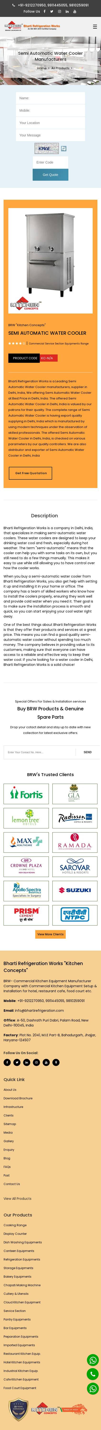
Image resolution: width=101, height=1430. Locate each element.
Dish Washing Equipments (23, 1242)
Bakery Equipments (17, 1277)
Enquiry (9, 1150)
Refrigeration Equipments (22, 1259)
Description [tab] (44, 515)
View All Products (17, 1199)
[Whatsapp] (90, 1358)
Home (42, 68)
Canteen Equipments (19, 1251)
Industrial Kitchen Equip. (21, 1371)
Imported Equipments (19, 1345)
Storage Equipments (18, 1268)
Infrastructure (13, 1107)
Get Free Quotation (31, 473)
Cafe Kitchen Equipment (21, 1379)
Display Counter (15, 1234)
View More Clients (50, 934)
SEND (87, 752)
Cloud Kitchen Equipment (22, 1302)
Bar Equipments (15, 1328)
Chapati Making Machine (22, 1285)
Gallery (9, 1141)
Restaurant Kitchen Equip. (22, 1354)
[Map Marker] (56, 1062)
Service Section (15, 1311)
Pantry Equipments (17, 1319)
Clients (9, 1115)
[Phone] (89, 1371)
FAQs (7, 1167)
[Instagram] (60, 11)
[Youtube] (75, 11)
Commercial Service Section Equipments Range (59, 343)
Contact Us (12, 1184)
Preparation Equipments (21, 1337)
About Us (10, 1090)
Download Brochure (18, 1098)
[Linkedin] (68, 11)
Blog (7, 1158)
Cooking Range (15, 1225)
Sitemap (10, 1124)
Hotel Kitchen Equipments (22, 1362)
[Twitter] (52, 11)
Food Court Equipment (20, 1388)
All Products (60, 68)
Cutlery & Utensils (16, 1294)
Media (8, 1133)
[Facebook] (45, 11)
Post (7, 1175)
